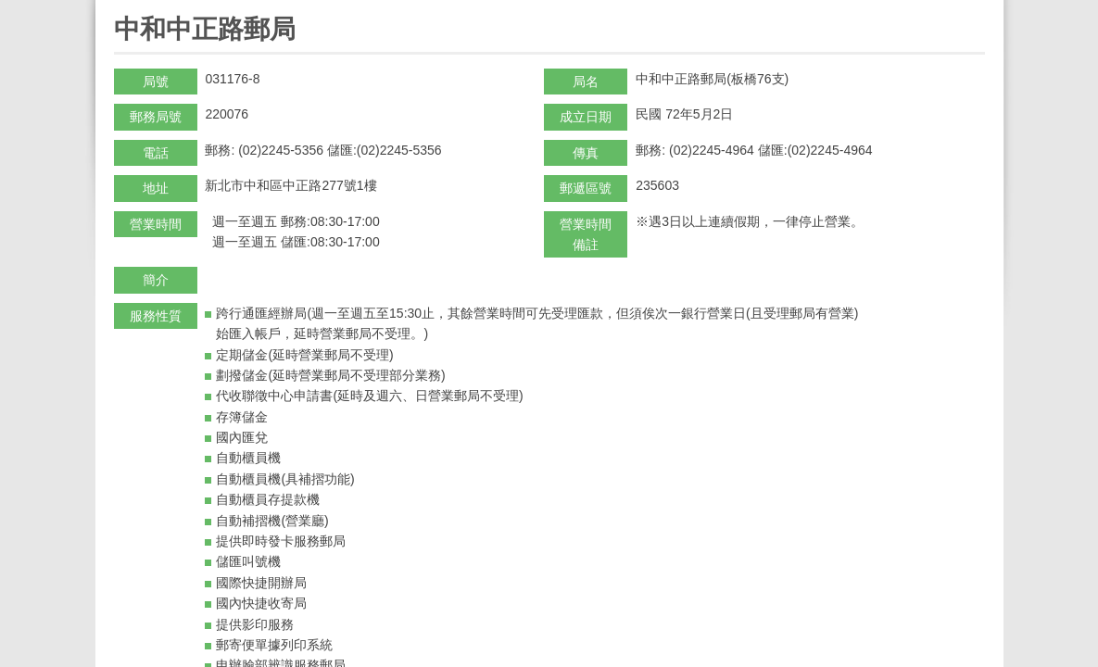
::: (120, 8)
